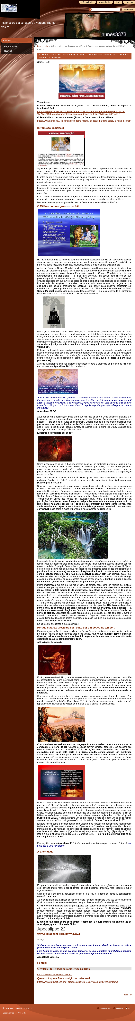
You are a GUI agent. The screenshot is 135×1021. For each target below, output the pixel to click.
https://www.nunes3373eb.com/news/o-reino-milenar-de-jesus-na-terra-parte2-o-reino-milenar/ (84, 121)
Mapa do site (105, 1008)
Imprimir (119, 1008)
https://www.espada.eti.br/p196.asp (54, 974)
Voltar (126, 994)
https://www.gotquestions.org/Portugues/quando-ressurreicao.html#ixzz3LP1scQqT (78, 982)
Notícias (8, 51)
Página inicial (10, 46)
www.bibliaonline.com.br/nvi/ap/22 (58, 933)
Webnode (22, 1013)
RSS (130, 1008)
